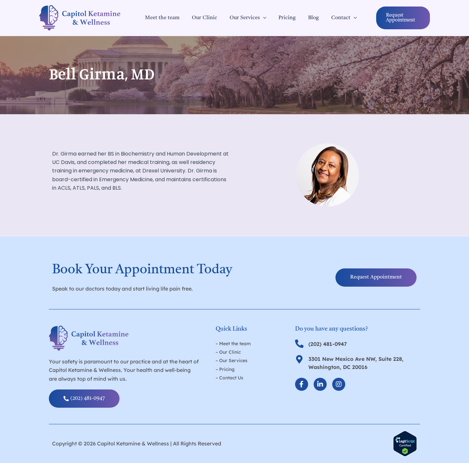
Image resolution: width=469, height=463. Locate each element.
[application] (258, 18)
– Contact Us (229, 378)
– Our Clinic (228, 352)
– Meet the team (233, 344)
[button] (397, 18)
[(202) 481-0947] (299, 343)
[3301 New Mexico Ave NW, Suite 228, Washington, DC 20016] (299, 359)
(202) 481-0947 (327, 344)
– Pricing (225, 369)
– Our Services (232, 360)
